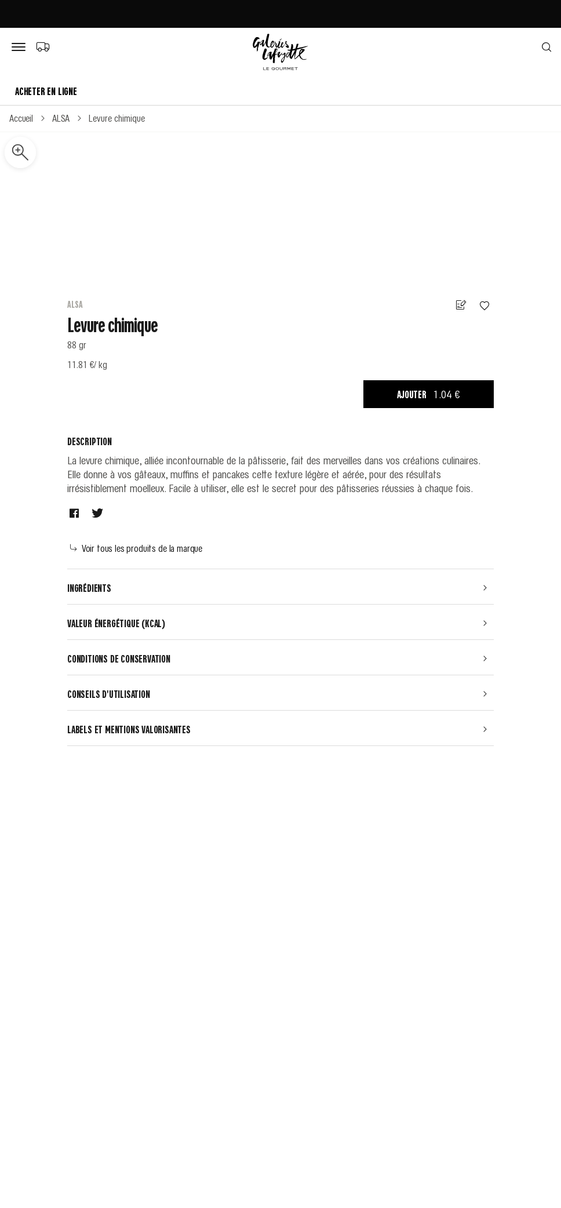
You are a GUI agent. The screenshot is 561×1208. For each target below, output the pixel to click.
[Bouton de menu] (20, 47)
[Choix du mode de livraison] (42, 46)
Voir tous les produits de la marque (136, 548)
